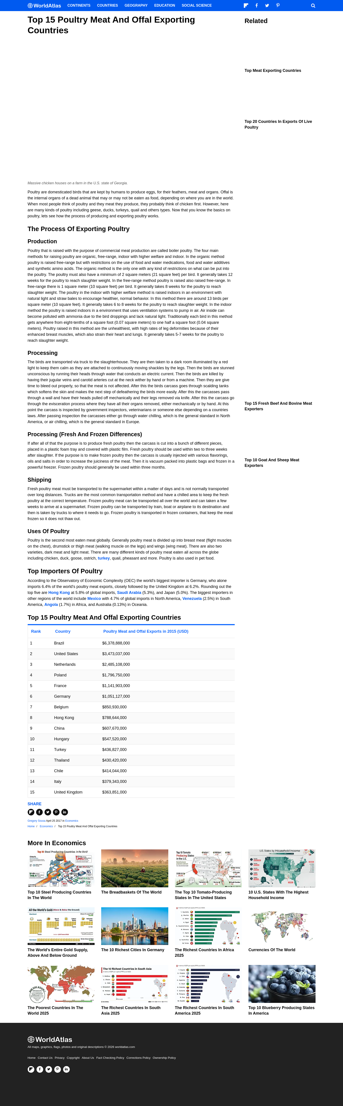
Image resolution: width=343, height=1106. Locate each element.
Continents (79, 5)
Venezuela (192, 598)
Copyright (73, 1057)
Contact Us (45, 1057)
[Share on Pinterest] (56, 812)
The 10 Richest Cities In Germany (132, 950)
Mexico (94, 598)
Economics (71, 820)
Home (32, 1057)
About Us (88, 1057)
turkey (104, 558)
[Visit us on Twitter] (48, 1069)
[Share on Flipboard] (31, 812)
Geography (136, 5)
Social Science (197, 5)
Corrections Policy (138, 1057)
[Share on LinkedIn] (64, 812)
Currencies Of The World (271, 950)
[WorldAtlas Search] (313, 5)
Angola (51, 604)
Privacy (59, 1057)
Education (164, 5)
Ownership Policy (164, 1057)
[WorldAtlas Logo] (46, 5)
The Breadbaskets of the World (131, 892)
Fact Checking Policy (110, 1057)
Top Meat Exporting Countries (273, 70)
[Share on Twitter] (48, 812)
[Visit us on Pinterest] (57, 1069)
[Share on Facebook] (39, 812)
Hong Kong (59, 592)
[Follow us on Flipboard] (31, 1069)
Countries (107, 5)
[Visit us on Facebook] (40, 1069)
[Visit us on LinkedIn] (66, 1069)
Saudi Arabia (129, 592)
